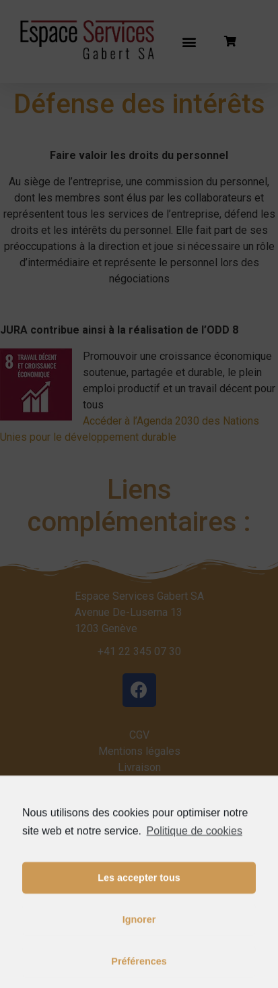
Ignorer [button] (139, 946)
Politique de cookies (194, 857)
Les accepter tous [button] (139, 905)
